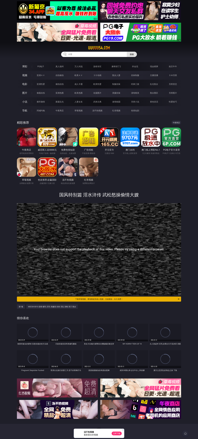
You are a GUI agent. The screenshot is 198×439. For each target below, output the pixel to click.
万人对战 (79, 66)
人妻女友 (79, 101)
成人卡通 (79, 84)
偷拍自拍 (60, 84)
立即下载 (116, 433)
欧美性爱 (97, 84)
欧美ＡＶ (79, 75)
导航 (24, 110)
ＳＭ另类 (173, 75)
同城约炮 (41, 110)
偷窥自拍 (41, 93)
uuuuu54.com (99, 47)
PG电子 (40, 66)
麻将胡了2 (116, 66)
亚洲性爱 (41, 84)
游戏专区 (97, 66)
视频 (24, 75)
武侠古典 (97, 101)
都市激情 (41, 101)
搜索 (132, 54)
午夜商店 (60, 110)
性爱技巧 (173, 101)
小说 (24, 101)
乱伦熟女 (154, 84)
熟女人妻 (116, 75)
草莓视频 (79, 110)
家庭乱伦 (60, 101)
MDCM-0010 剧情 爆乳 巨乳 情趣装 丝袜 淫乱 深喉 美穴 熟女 (52, 306)
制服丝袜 (116, 84)
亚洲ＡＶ (41, 75)
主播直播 (154, 75)
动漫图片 (97, 93)
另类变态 (173, 84)
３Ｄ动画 (97, 75)
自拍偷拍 (60, 75)
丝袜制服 (135, 75)
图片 (24, 93)
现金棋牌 (154, 66)
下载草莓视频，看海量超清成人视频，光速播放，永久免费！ (127, 299)
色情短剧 (135, 110)
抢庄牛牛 (173, 66)
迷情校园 (116, 101)
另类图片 (173, 93)
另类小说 (135, 101)
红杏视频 (116, 110)
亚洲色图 (60, 93)
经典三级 (135, 84)
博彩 (24, 66)
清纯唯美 (135, 93)
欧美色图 (79, 93)
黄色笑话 (154, 101)
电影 (24, 84)
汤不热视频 (97, 110)
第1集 (21, 306)
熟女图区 (154, 93)
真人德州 (60, 66)
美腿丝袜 (116, 93)
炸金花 (135, 66)
